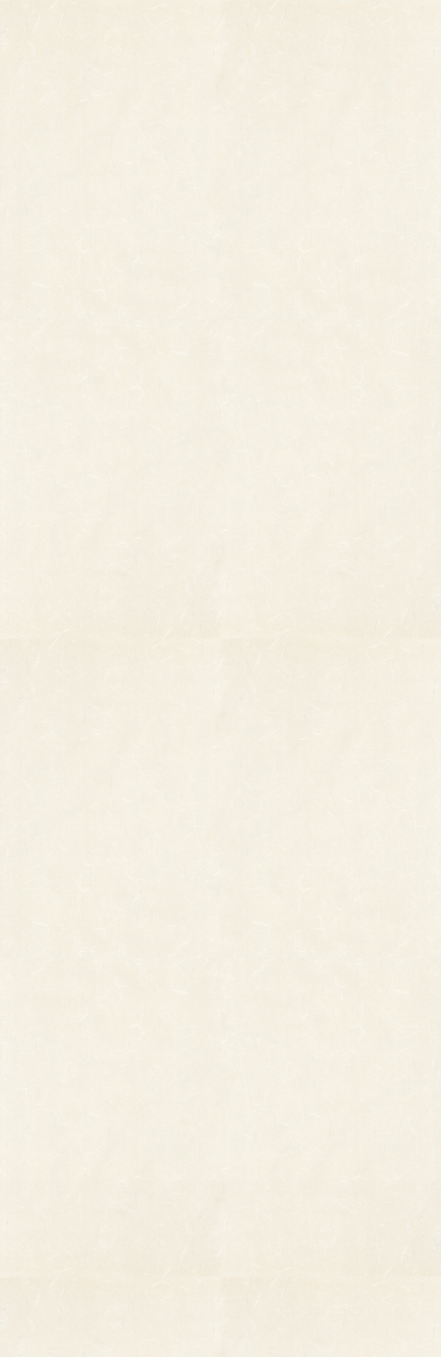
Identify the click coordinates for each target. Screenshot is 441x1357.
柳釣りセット (99, 1273)
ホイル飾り (161, 1250)
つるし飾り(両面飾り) (170, 1267)
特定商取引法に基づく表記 (265, 1259)
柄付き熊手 (97, 1232)
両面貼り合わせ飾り (169, 1275)
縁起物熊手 (77, 1242)
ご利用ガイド (332, 12)
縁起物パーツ (139, 1245)
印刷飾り (159, 1241)
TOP (108, 12)
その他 (93, 1241)
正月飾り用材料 (165, 1258)
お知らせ (276, 12)
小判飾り (159, 1232)
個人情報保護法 (278, 1247)
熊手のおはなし (220, 12)
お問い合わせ (388, 12)
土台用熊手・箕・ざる (170, 1301)
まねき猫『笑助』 (103, 1281)
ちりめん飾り (163, 1284)
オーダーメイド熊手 (105, 1250)
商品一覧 (161, 12)
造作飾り (159, 1292)
